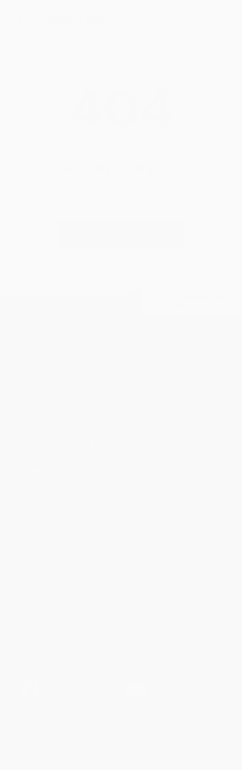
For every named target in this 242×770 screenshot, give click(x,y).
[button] (121, 385)
